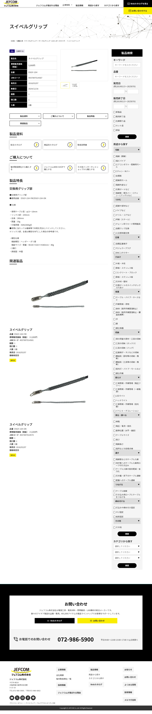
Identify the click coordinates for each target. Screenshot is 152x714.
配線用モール (120, 180)
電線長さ (118, 444)
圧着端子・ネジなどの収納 (126, 352)
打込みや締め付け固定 (124, 507)
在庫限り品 (119, 121)
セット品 (118, 125)
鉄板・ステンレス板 (123, 268)
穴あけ (118, 256)
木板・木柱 (119, 263)
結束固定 (118, 516)
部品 (116, 130)
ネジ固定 (118, 512)
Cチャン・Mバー (121, 171)
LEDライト (119, 396)
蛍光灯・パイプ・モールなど (127, 369)
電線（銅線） (120, 156)
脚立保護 (118, 328)
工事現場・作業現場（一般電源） (127, 390)
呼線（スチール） (122, 219)
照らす (118, 377)
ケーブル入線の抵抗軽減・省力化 (126, 470)
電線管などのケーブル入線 (126, 459)
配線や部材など (121, 206)
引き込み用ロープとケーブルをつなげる (126, 495)
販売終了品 (119, 116)
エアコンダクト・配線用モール (127, 165)
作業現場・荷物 (121, 304)
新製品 (117, 112)
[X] (16, 702)
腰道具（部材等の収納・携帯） (126, 357)
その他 (118, 520)
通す (117, 452)
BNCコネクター (121, 252)
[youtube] (12, 702)
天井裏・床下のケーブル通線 (126, 475)
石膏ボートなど (121, 189)
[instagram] (21, 702)
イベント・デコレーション (126, 411)
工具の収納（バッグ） (124, 348)
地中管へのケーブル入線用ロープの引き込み (126, 464)
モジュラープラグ (122, 248)
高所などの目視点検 (123, 448)
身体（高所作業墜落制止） (126, 308)
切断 (117, 149)
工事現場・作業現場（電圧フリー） (127, 384)
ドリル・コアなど (122, 215)
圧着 (117, 237)
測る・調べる (121, 415)
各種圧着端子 (120, 243)
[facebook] (26, 702)
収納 (117, 332)
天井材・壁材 (120, 281)
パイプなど (119, 210)
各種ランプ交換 (121, 228)
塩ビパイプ (119, 160)
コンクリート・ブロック (125, 272)
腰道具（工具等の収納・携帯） (126, 363)
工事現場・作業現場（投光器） (126, 405)
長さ (116, 439)
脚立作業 (118, 373)
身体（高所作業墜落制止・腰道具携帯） (127, 313)
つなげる (119, 484)
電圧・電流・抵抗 (122, 426)
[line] (30, 702)
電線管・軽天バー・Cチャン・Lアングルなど (125, 194)
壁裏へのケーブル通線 (124, 480)
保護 (117, 291)
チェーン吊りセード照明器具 (126, 224)
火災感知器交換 (121, 233)
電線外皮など (120, 185)
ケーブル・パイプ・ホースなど (126, 298)
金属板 (117, 175)
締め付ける (120, 501)
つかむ (118, 199)
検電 (116, 421)
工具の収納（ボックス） (125, 343)
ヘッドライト (120, 400)
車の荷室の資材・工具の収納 (127, 339)
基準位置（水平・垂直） (125, 430)
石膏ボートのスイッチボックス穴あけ (127, 286)
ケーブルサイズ (121, 435)
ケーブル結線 (120, 491)
